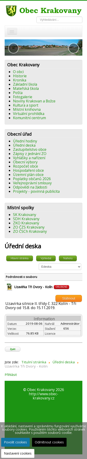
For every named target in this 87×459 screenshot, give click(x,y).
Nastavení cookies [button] (18, 453)
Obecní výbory (25, 162)
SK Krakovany (24, 214)
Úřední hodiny (25, 141)
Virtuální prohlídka (28, 113)
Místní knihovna (27, 109)
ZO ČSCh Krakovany (30, 231)
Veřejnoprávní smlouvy (32, 183)
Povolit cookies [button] (15, 442)
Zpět (12, 349)
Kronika (19, 80)
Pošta (18, 92)
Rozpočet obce (25, 166)
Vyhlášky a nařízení (29, 157)
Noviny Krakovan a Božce (34, 101)
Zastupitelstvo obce (29, 149)
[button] (13, 48)
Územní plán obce (28, 174)
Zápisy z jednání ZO (29, 153)
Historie (20, 75)
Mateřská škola (26, 88)
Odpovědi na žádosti (30, 187)
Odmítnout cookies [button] (49, 442)
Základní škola (25, 84)
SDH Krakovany (26, 218)
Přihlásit (11, 374)
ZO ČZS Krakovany (29, 227)
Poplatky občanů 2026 (32, 178)
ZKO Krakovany (26, 223)
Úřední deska (24, 145)
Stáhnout (68, 298)
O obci (18, 71)
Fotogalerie (22, 96)
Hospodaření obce (28, 170)
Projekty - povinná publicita (36, 191)
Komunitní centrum (29, 117)
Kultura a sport (25, 105)
